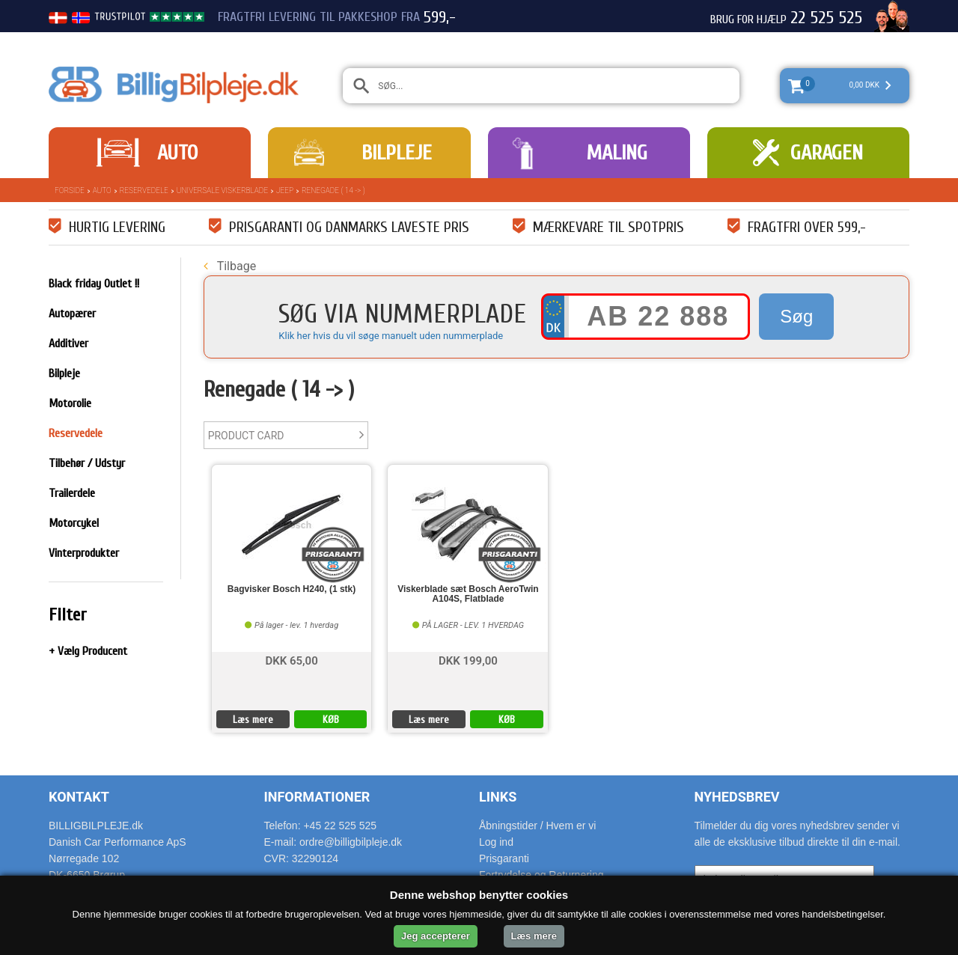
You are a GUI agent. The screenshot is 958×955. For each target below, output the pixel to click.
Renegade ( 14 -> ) (333, 190)
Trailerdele (72, 493)
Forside (70, 190)
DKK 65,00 (291, 659)
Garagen (826, 153)
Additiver (68, 343)
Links (497, 797)
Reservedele (144, 190)
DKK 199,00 (468, 659)
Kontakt (79, 797)
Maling (616, 153)
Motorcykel (74, 523)
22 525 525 (826, 18)
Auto (177, 153)
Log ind (496, 842)
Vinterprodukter (84, 553)
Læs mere (253, 719)
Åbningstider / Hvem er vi (537, 826)
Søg (796, 316)
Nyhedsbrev (737, 797)
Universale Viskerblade (222, 190)
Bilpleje (396, 153)
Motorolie (70, 403)
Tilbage (230, 266)
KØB (331, 719)
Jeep (284, 190)
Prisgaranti (504, 858)
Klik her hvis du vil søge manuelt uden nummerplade (390, 335)
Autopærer (72, 313)
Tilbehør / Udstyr (87, 463)
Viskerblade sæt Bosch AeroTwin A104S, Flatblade (468, 594)
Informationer (317, 797)
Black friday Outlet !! (94, 283)
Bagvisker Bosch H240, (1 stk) (292, 589)
